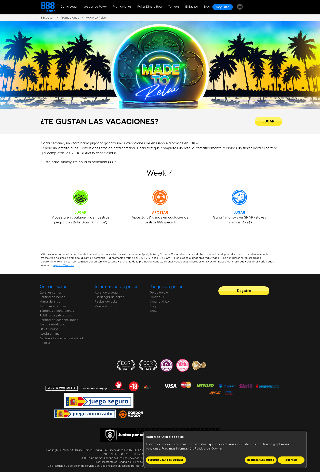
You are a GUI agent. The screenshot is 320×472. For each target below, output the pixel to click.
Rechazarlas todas (260, 460)
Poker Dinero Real (149, 6)
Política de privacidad (56, 315)
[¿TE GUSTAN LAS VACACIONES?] (268, 121)
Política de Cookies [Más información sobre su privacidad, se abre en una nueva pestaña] (209, 448)
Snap (153, 306)
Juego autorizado (52, 324)
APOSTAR (160, 212)
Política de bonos (52, 297)
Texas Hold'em (160, 292)
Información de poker (116, 286)
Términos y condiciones (57, 311)
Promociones (122, 6)
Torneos (173, 6)
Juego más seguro (53, 306)
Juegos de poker (166, 286)
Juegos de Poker (95, 6)
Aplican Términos (63, 265)
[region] (225, 449)
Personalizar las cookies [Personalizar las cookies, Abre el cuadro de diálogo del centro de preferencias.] (165, 460)
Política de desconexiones (59, 320)
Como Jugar (69, 6)
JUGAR (80, 212)
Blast (153, 311)
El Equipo (191, 6)
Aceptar (291, 460)
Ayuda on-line (50, 333)
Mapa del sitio (50, 301)
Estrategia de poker (109, 297)
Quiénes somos (55, 286)
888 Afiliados (49, 329)
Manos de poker (106, 306)
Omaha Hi (157, 297)
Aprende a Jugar (107, 292)
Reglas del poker (107, 301)
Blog (207, 6)
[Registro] (222, 7)
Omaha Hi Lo (159, 301)
